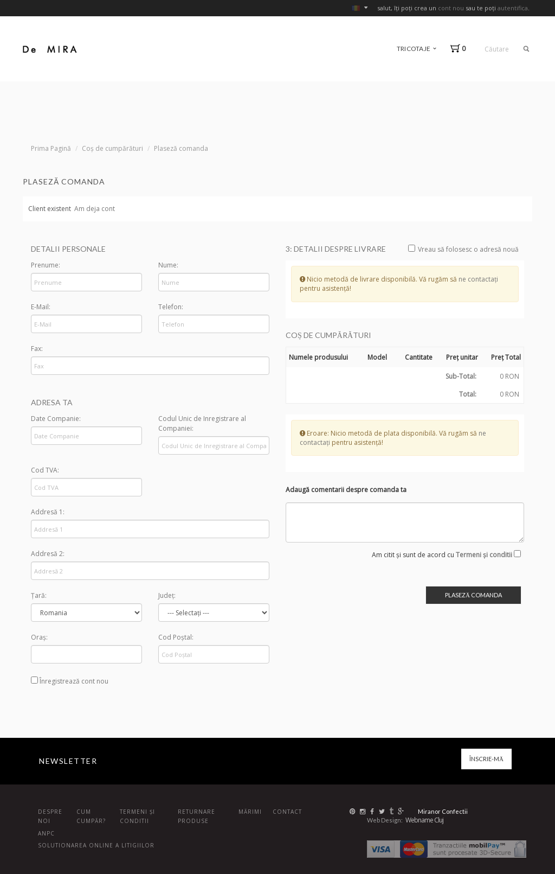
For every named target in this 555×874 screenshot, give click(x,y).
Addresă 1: (47, 511)
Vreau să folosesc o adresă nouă (463, 249)
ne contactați (478, 279)
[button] (460, 48)
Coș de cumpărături (112, 148)
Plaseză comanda (181, 148)
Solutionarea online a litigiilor (96, 845)
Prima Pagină (51, 148)
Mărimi (250, 811)
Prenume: (45, 265)
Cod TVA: (45, 470)
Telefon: (170, 306)
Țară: (39, 595)
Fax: (37, 348)
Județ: (167, 595)
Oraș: (39, 637)
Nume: (168, 265)
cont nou (451, 8)
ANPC (46, 833)
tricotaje (416, 48)
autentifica (513, 8)
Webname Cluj (424, 820)
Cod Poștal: (175, 637)
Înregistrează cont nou (69, 681)
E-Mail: (40, 306)
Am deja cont (94, 208)
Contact (287, 811)
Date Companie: (56, 418)
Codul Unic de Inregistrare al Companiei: (202, 423)
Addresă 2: (47, 553)
